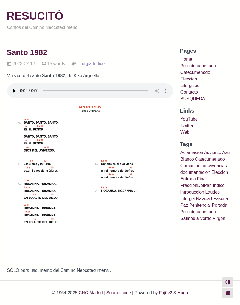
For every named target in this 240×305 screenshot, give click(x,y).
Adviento (212, 152)
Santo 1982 (27, 52)
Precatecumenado (198, 65)
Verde (205, 218)
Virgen (219, 218)
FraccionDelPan (196, 185)
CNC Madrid (91, 292)
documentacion (195, 172)
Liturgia (84, 63)
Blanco (187, 159)
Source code (118, 292)
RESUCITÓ (35, 16)
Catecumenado (195, 72)
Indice (99, 63)
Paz (184, 205)
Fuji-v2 (165, 292)
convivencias (214, 165)
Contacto (189, 92)
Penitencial (200, 205)
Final (202, 179)
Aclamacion (191, 152)
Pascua (220, 198)
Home (186, 59)
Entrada (188, 179)
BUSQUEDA (192, 98)
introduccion (192, 192)
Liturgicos (189, 85)
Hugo (182, 292)
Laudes (212, 192)
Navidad (204, 198)
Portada (219, 205)
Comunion (190, 165)
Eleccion (188, 79)
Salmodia (189, 218)
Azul (226, 152)
